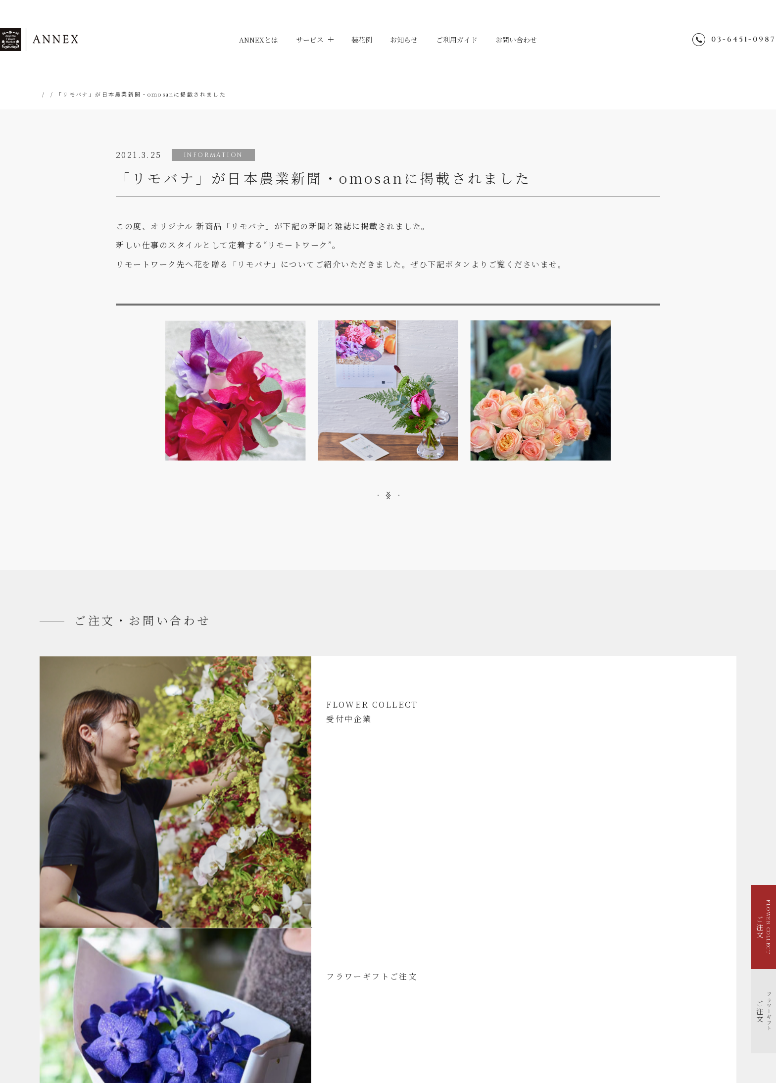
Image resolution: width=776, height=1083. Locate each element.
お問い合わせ (525, 40)
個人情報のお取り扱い (538, 972)
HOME (51, 94)
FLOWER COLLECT (82, 929)
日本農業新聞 (257, 320)
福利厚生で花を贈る (81, 978)
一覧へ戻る (388, 553)
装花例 (360, 40)
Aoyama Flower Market (283, 1035)
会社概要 (519, 984)
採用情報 (519, 997)
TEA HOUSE (401, 1035)
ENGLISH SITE (531, 959)
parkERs (448, 1035)
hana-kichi (350, 1035)
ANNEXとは (250, 40)
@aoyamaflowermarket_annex (589, 921)
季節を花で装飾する (81, 966)
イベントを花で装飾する (86, 954)
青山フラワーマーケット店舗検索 (553, 1010)
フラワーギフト (75, 941)
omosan (519, 320)
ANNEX (79, 39)
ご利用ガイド (461, 40)
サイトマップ (525, 946)
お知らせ (404, 40)
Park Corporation (502, 1035)
